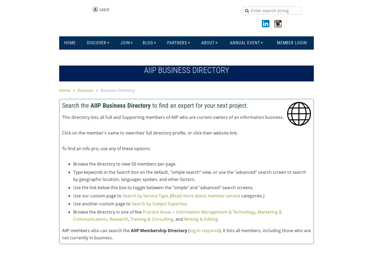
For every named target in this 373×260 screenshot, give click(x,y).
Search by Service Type (145, 196)
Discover (85, 90)
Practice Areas (157, 212)
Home (64, 90)
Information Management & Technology (215, 212)
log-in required (204, 230)
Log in (104, 9)
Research (119, 219)
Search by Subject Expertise (159, 204)
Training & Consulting (151, 219)
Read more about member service (206, 196)
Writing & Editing (201, 219)
